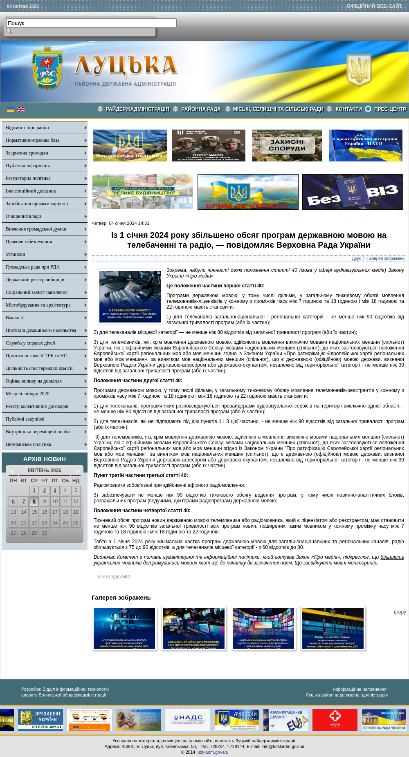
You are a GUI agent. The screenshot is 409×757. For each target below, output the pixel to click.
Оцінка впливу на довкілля (34, 381)
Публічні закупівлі (25, 419)
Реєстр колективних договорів (37, 406)
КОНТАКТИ (349, 109)
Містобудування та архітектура (38, 305)
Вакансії (14, 317)
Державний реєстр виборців (35, 279)
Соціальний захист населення (36, 292)
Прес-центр (390, 109)
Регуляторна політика (28, 178)
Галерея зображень (386, 258)
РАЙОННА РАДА (201, 109)
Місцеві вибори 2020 (27, 393)
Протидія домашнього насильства (41, 330)
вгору (400, 612)
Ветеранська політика (28, 444)
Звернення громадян (27, 153)
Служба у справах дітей (30, 343)
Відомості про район (27, 127)
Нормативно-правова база (32, 140)
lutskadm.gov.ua (212, 752)
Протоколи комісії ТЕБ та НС (36, 355)
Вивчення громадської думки (36, 229)
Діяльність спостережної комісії (39, 368)
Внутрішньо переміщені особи (38, 431)
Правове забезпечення (29, 241)
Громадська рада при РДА (33, 267)
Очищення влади (23, 216)
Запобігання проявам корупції (37, 203)
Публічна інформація (28, 165)
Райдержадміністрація (137, 109)
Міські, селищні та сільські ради (278, 109)
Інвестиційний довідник (31, 191)
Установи (15, 254)
